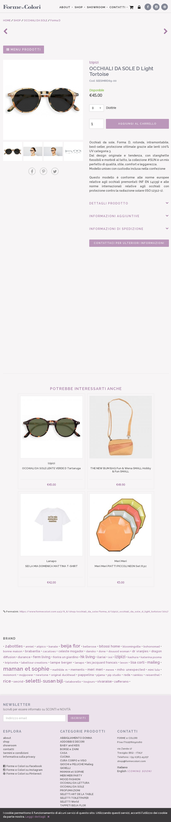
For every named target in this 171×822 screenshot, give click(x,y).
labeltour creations (34, 656)
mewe (110, 663)
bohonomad (151, 640)
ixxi (110, 651)
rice (7, 674)
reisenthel (153, 668)
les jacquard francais (102, 656)
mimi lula (154, 663)
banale (53, 640)
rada (127, 668)
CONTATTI (117, 7)
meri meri (95, 663)
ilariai (101, 651)
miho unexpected (131, 663)
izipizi (120, 650)
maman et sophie (26, 663)
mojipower (26, 668)
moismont (9, 668)
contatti (8, 742)
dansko (91, 645)
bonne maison (12, 645)
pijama (100, 668)
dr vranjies (140, 645)
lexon (124, 656)
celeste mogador (70, 645)
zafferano (121, 675)
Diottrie (99, 108)
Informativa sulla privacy (19, 750)
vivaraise (104, 675)
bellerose (89, 640)
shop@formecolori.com (131, 755)
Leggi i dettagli (35, 816)
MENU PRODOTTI (23, 49)
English (134, 764)
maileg (153, 656)
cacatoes (49, 645)
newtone (42, 668)
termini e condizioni (15, 746)
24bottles (14, 640)
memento (77, 663)
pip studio (114, 668)
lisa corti (138, 656)
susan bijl (53, 674)
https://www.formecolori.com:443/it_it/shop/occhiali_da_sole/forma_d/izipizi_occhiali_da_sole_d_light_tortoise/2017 (94, 605)
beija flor (70, 639)
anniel (29, 640)
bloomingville (132, 640)
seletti (33, 675)
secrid (18, 675)
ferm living (41, 651)
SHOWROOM (96, 7)
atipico (41, 640)
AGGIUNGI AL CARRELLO (132, 123)
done (102, 645)
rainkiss (138, 668)
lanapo (79, 656)
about (7, 731)
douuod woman (119, 645)
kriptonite (11, 656)
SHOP (79, 7)
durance (24, 651)
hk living (87, 650)
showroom (9, 739)
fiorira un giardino (65, 651)
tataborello (73, 675)
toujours (89, 675)
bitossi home (109, 640)
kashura (133, 651)
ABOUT (64, 7)
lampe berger (61, 656)
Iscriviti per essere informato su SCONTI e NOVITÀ (85, 700)
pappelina (86, 669)
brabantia (32, 645)
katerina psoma (151, 651)
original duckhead (63, 668)
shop (6, 735)
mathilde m (60, 663)
